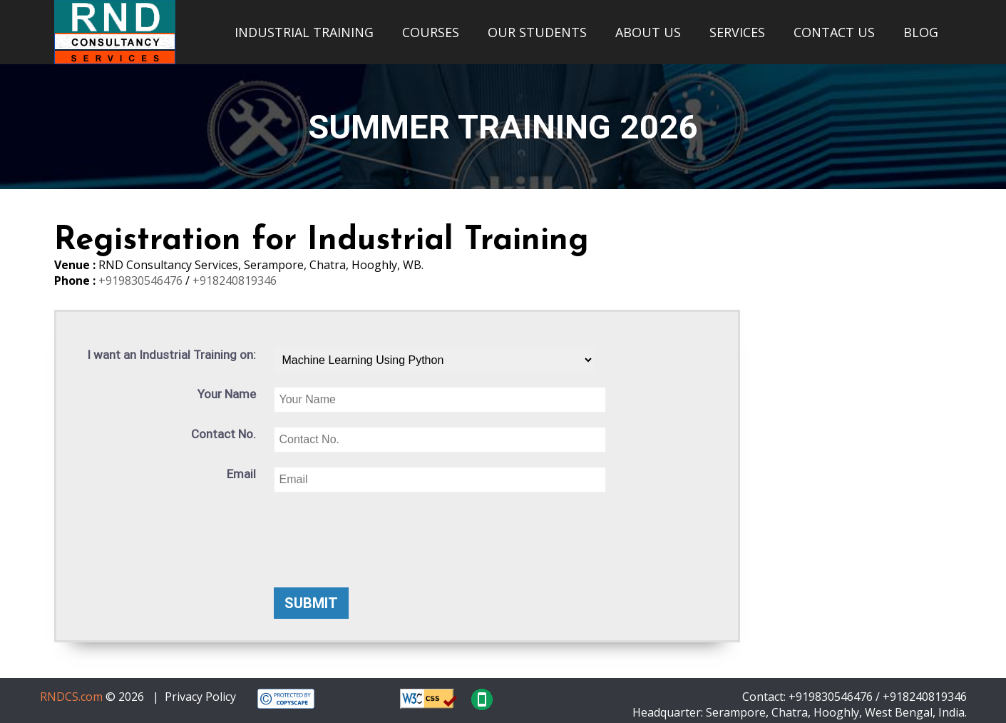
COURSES (430, 32)
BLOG (920, 32)
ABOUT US (648, 32)
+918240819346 (235, 280)
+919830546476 (141, 280)
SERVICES (737, 32)
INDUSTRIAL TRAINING (304, 32)
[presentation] (382, 534)
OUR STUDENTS (537, 32)
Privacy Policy (200, 696)
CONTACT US (834, 32)
